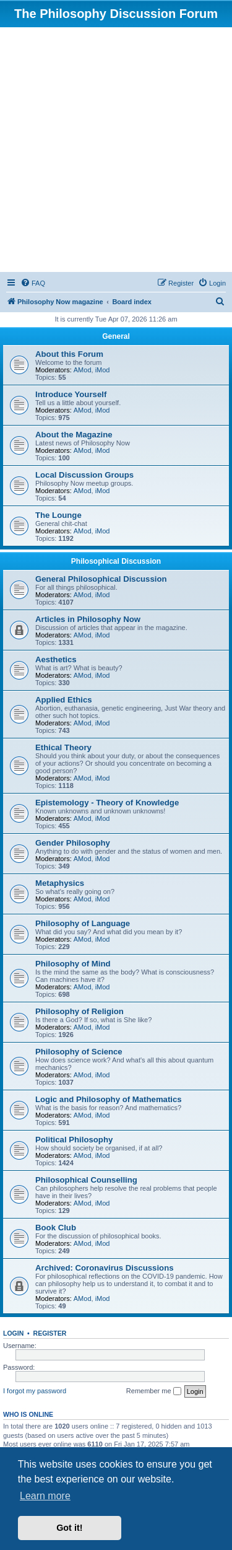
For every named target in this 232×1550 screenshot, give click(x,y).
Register (50, 1333)
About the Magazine (74, 434)
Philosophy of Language (82, 923)
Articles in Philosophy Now (87, 619)
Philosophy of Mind (73, 963)
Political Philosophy (74, 1139)
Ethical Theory (63, 747)
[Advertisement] (116, 149)
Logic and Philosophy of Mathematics (108, 1099)
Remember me (153, 1391)
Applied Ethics (63, 699)
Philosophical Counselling (86, 1179)
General (116, 336)
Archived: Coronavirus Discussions (104, 1267)
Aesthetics (56, 659)
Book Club (55, 1227)
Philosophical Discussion (116, 561)
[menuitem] (32, 283)
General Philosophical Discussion (101, 579)
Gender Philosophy (72, 842)
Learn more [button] (45, 1496)
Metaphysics (59, 883)
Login (13, 1333)
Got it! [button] (69, 1528)
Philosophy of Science (78, 1051)
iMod (102, 370)
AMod (83, 370)
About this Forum (69, 354)
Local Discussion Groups (84, 474)
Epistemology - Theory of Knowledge (107, 802)
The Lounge (58, 515)
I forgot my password (34, 1391)
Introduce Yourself (70, 394)
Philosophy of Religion (79, 1011)
